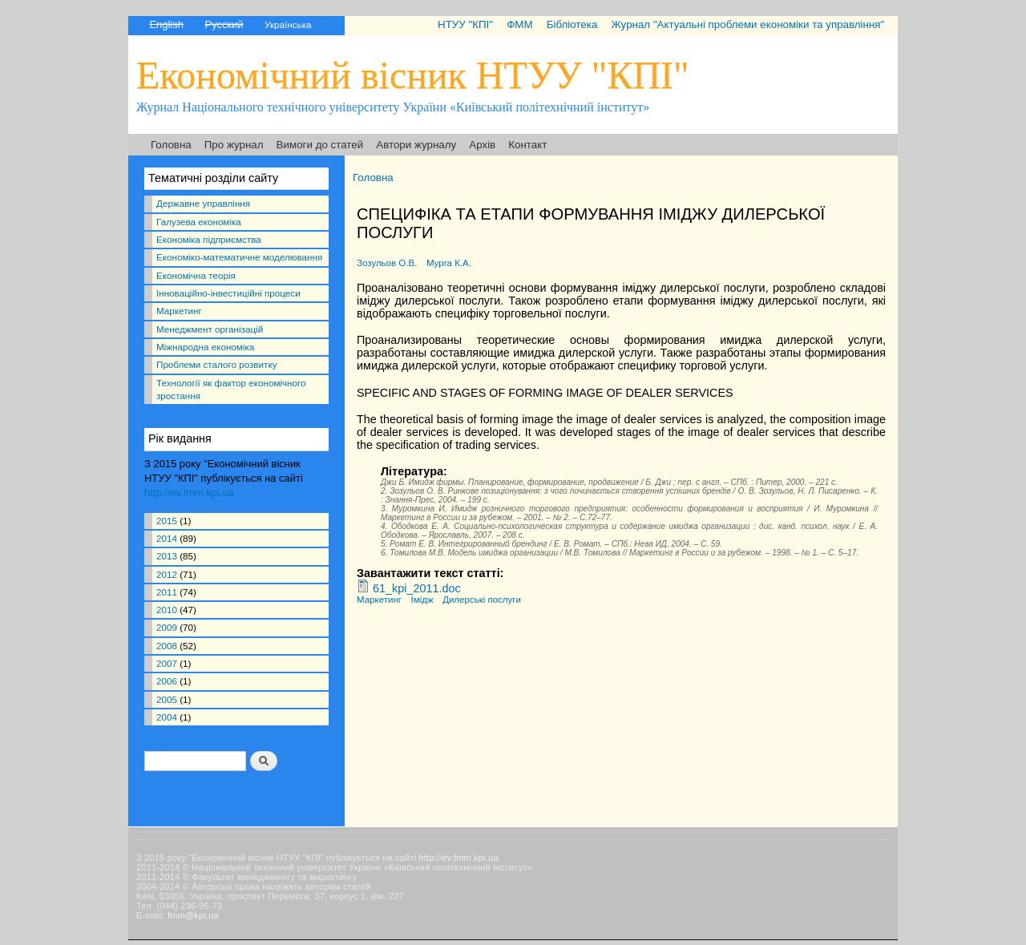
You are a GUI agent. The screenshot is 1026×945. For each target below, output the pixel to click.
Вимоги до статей (320, 145)
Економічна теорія (196, 275)
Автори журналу (416, 145)
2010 (166, 609)
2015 (166, 520)
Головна (171, 145)
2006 (166, 681)
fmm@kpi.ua (193, 915)
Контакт (527, 145)
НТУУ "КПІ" (465, 24)
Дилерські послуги (481, 599)
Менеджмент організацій (209, 329)
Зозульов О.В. (387, 263)
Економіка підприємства (208, 239)
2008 (166, 645)
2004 (166, 717)
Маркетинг (179, 310)
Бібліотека (572, 24)
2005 (166, 699)
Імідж (422, 599)
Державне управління (203, 203)
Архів (482, 145)
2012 (166, 574)
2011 (166, 592)
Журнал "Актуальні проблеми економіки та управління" (747, 24)
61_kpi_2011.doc (417, 588)
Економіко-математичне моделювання (239, 257)
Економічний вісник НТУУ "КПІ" (412, 75)
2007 (166, 663)
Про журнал (234, 145)
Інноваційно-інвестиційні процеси (228, 293)
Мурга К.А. (448, 263)
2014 (166, 538)
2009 (166, 627)
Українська (288, 24)
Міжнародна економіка (205, 346)
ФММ (519, 24)
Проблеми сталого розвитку (216, 364)
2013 (166, 556)
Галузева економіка (198, 221)
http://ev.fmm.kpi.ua (189, 493)
